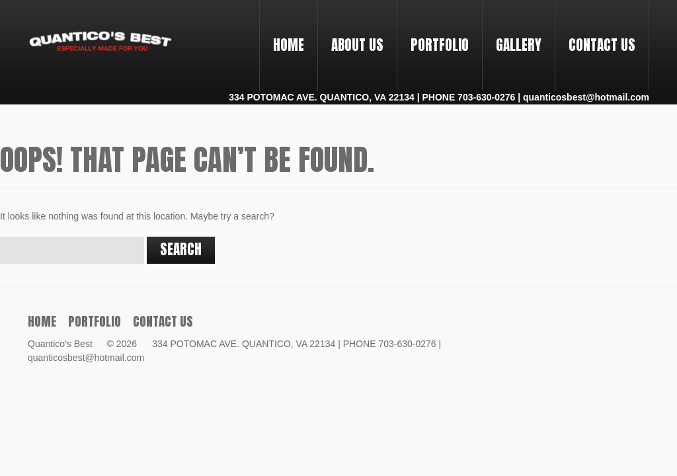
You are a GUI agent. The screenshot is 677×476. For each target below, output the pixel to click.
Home (288, 45)
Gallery (518, 45)
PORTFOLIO (434, 33)
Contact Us (602, 45)
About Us (357, 45)
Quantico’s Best (66, 343)
